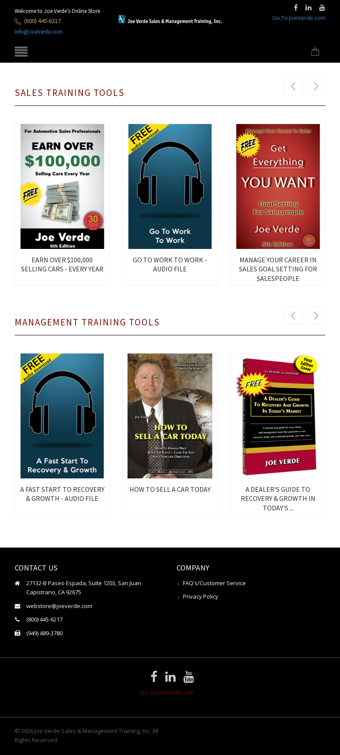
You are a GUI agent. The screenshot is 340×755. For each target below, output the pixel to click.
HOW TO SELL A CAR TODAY (170, 489)
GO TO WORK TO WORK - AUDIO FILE (170, 264)
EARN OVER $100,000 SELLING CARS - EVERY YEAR (62, 264)
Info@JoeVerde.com (39, 31)
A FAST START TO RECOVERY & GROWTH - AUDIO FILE (62, 494)
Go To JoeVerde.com (298, 18)
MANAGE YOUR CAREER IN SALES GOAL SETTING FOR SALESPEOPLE (278, 269)
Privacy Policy (200, 596)
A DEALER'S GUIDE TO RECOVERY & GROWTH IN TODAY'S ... (278, 498)
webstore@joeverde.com (59, 606)
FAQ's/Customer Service (214, 583)
